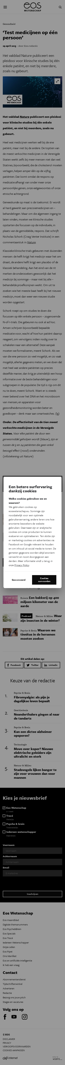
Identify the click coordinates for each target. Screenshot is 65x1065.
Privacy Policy (21, 565)
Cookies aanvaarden (44, 579)
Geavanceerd (18, 580)
